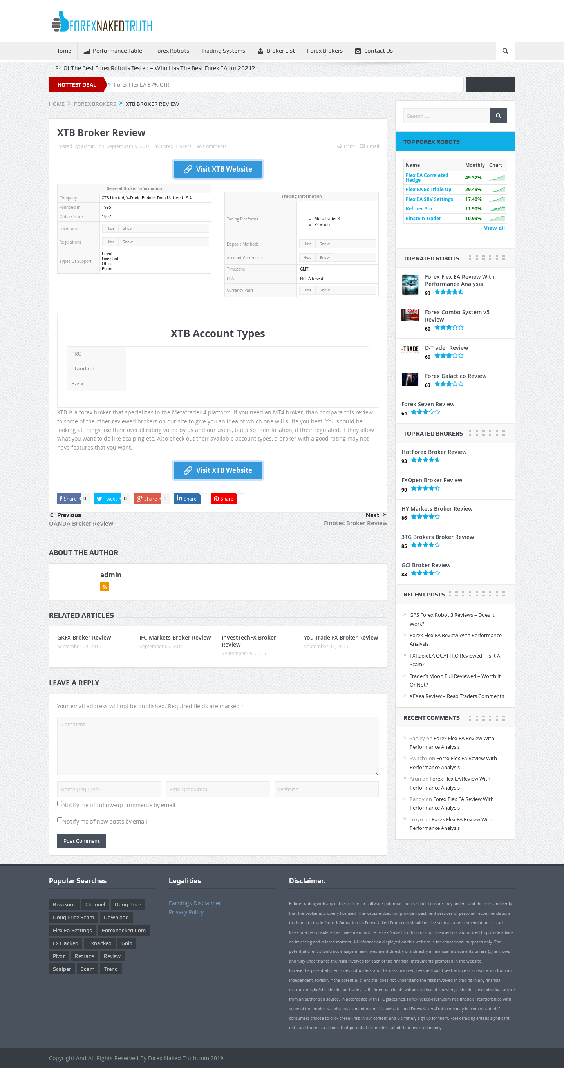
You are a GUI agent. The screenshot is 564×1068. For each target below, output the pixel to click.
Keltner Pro (419, 208)
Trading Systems (223, 50)
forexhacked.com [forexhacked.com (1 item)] (124, 930)
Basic (78, 383)
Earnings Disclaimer (195, 903)
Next (376, 515)
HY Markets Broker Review (436, 508)
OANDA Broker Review (81, 523)
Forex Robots (171, 50)
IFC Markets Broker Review (175, 637)
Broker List (276, 51)
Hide (110, 228)
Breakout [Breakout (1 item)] (64, 904)
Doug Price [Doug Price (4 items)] (128, 904)
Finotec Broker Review (355, 523)
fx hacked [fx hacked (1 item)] (65, 943)
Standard (82, 368)
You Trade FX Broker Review (341, 637)
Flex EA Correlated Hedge (427, 177)
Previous (65, 515)
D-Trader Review (446, 347)
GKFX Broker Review (84, 637)
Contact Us (374, 51)
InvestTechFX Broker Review (249, 641)
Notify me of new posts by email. (105, 821)
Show (128, 228)
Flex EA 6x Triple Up (429, 189)
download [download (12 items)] (116, 917)
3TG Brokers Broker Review (437, 536)
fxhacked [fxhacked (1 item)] (100, 943)
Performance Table (112, 51)
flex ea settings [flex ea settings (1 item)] (72, 930)
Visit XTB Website (218, 169)
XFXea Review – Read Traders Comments (457, 695)
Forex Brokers (325, 50)
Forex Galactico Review (455, 375)
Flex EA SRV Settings (429, 199)
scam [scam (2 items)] (87, 969)
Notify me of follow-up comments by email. (119, 805)
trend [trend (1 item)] (111, 969)
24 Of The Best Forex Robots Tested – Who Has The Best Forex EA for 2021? (155, 68)
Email (369, 146)
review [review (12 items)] (112, 956)
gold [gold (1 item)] (126, 943)
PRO (76, 354)
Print (345, 146)
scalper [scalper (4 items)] (62, 969)
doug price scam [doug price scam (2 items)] (73, 917)
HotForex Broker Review (433, 451)
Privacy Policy (186, 912)
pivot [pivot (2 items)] (59, 956)
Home (63, 50)
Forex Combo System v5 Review (457, 315)
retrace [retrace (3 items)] (84, 956)
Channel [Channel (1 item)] (95, 904)
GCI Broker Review (425, 565)
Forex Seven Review (427, 404)
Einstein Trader (423, 218)
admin (88, 146)
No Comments (211, 146)
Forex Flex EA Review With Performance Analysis (460, 280)
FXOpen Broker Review (431, 480)
